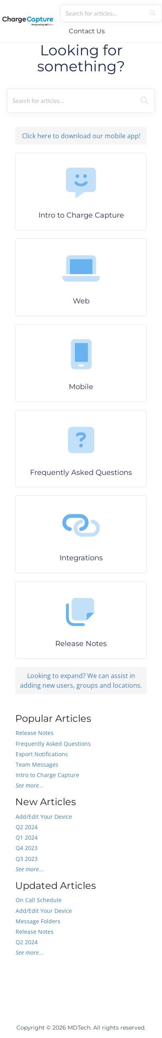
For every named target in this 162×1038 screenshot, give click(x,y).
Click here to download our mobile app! (81, 135)
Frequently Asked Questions (53, 743)
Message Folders (38, 921)
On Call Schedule (39, 900)
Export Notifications (42, 754)
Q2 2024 (27, 827)
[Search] (153, 13)
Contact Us (87, 31)
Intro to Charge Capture (47, 775)
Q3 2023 (27, 858)
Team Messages (37, 764)
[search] (103, 13)
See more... (30, 785)
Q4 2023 (27, 848)
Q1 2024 (27, 837)
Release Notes (35, 733)
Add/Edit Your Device (44, 816)
